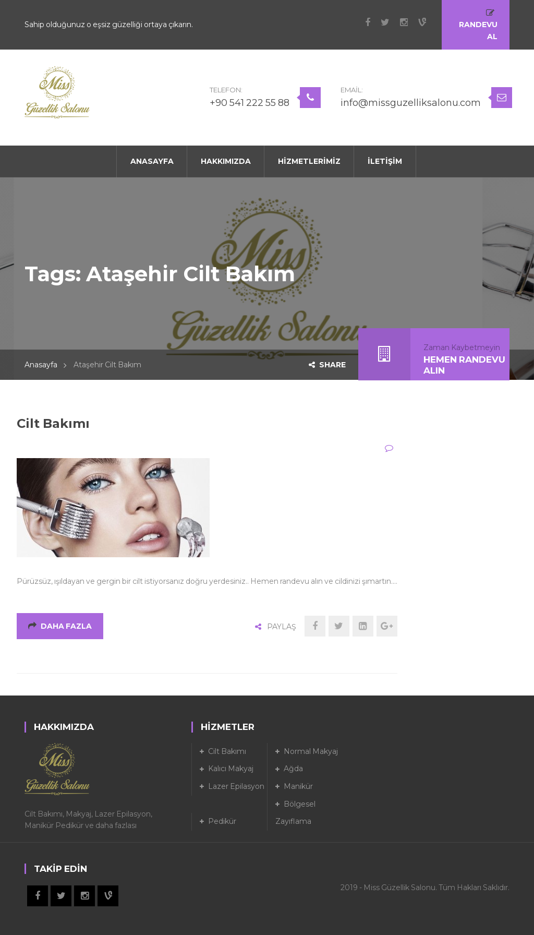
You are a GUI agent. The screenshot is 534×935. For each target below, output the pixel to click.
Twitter (380, 22)
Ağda (293, 768)
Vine (417, 22)
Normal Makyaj (311, 751)
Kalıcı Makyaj (230, 768)
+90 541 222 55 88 (249, 103)
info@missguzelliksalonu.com (411, 103)
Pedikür (222, 821)
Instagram (399, 22)
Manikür (298, 786)
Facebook (362, 22)
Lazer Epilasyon (236, 786)
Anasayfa (41, 364)
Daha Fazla (60, 626)
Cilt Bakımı (53, 423)
